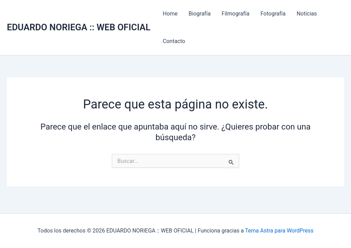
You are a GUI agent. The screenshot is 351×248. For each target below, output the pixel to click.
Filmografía (235, 13)
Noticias (307, 13)
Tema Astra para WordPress (279, 230)
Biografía (200, 13)
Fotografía (273, 13)
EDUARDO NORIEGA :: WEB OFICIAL (78, 27)
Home (170, 13)
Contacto (174, 41)
